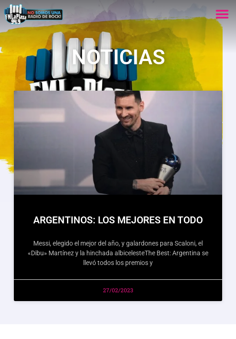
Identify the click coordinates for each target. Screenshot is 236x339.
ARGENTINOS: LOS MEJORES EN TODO (118, 220)
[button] (222, 14)
